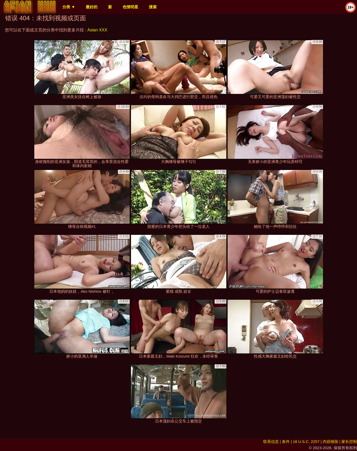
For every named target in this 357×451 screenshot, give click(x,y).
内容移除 (330, 441)
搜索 (153, 7)
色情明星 (130, 7)
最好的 (91, 7)
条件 (286, 441)
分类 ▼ (68, 7)
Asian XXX (97, 30)
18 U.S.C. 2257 (306, 441)
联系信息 (271, 441)
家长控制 (349, 441)
